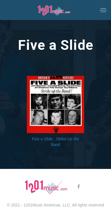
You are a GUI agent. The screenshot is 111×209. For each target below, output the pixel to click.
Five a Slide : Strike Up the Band (55, 142)
